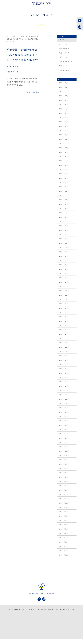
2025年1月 (63, 135)
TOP (8, 36)
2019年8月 (63, 412)
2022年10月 (64, 247)
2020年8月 (63, 360)
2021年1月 (63, 338)
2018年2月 (63, 490)
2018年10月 (64, 455)
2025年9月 (63, 100)
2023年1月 (63, 239)
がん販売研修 (64, 48)
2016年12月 (64, 550)
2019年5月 (63, 425)
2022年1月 (63, 286)
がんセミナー (64, 44)
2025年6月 (63, 113)
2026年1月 (63, 83)
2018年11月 (64, 451)
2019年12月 (64, 395)
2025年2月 (63, 130)
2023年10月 (64, 200)
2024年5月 (63, 169)
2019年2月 (63, 438)
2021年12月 (64, 291)
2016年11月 (64, 555)
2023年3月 (63, 230)
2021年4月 (63, 325)
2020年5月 (63, 373)
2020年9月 (63, 356)
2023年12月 (64, 191)
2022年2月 (63, 282)
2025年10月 (64, 96)
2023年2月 (63, 234)
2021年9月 (63, 304)
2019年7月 (63, 416)
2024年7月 (63, 161)
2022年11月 (64, 243)
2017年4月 (63, 533)
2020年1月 (63, 390)
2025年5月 (63, 117)
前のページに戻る (33, 92)
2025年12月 (64, 87)
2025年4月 (63, 122)
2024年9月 (63, 152)
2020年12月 (64, 343)
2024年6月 (63, 165)
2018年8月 (63, 464)
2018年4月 (63, 481)
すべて (62, 40)
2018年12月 (64, 447)
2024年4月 (63, 174)
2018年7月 (63, 468)
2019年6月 (63, 421)
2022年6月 (63, 265)
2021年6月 (63, 317)
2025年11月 (64, 91)
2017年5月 (63, 529)
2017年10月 (64, 507)
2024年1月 (63, 187)
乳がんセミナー (65, 53)
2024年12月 (64, 139)
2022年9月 (63, 252)
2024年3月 (63, 178)
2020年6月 (63, 369)
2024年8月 (63, 156)
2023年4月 (63, 226)
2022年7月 (63, 260)
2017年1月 (63, 546)
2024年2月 (63, 182)
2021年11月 (64, 295)
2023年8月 (63, 208)
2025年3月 (63, 126)
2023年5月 (63, 221)
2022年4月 (63, 273)
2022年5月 (63, 269)
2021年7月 (63, 312)
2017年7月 (63, 520)
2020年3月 (63, 382)
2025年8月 (63, 104)
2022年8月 (63, 256)
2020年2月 (63, 386)
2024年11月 (64, 143)
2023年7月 (63, 213)
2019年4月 (63, 429)
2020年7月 (63, 364)
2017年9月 (63, 511)
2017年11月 (64, 503)
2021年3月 (63, 330)
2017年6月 (63, 524)
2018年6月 (63, 473)
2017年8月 (63, 516)
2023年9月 (63, 204)
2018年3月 (63, 486)
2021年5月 (63, 321)
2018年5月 (63, 477)
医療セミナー (64, 66)
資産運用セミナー (66, 61)
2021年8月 (63, 308)
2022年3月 (63, 278)
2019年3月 (63, 434)
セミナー (16, 36)
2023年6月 (63, 217)
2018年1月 (63, 494)
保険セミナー (64, 57)
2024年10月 (64, 148)
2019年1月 (63, 442)
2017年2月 (63, 542)
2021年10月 (64, 299)
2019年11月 (64, 399)
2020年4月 (63, 377)
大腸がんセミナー (66, 70)
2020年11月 (64, 347)
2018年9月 (63, 460)
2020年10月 (64, 351)
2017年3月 (63, 537)
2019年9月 (63, 408)
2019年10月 (64, 403)
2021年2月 (63, 334)
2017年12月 (64, 499)
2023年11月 (64, 195)
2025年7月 (63, 109)
